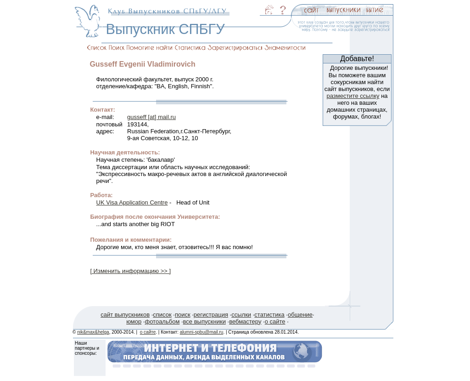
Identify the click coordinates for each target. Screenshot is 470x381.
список (162, 314)
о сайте (275, 321)
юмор (133, 321)
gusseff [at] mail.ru (151, 117)
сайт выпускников (125, 314)
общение (300, 314)
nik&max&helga (93, 332)
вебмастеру (245, 321)
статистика (269, 314)
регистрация (211, 314)
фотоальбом (162, 321)
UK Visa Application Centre (132, 202)
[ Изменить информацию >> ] (130, 270)
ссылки (241, 314)
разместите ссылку (352, 95)
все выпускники (204, 321)
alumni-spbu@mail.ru (202, 332)
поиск (182, 314)
